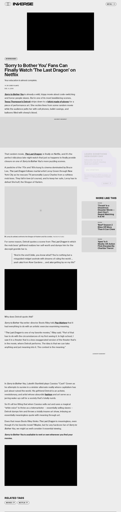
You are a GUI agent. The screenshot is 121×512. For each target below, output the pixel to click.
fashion (48, 394)
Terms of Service (97, 178)
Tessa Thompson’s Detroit (18, 101)
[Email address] (98, 171)
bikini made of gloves (58, 101)
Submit (106, 185)
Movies (9, 503)
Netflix (22, 503)
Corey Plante (14, 86)
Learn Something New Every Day (95, 156)
